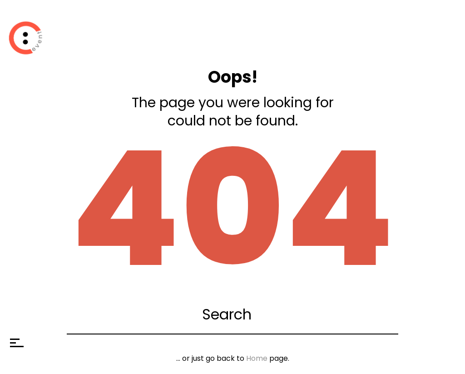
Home (256, 358)
